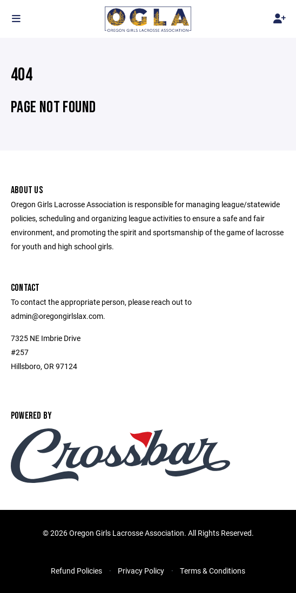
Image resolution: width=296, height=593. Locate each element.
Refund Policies (76, 570)
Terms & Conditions (212, 570)
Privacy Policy (141, 570)
